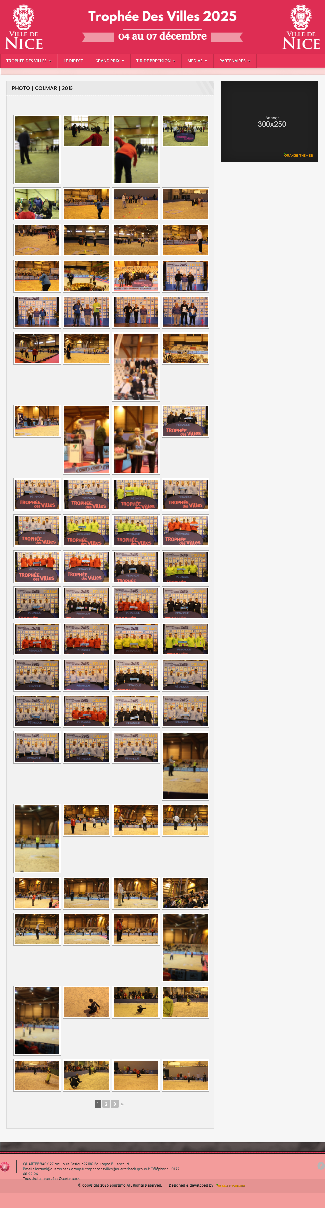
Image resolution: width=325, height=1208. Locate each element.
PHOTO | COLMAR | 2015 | (20, 20)
